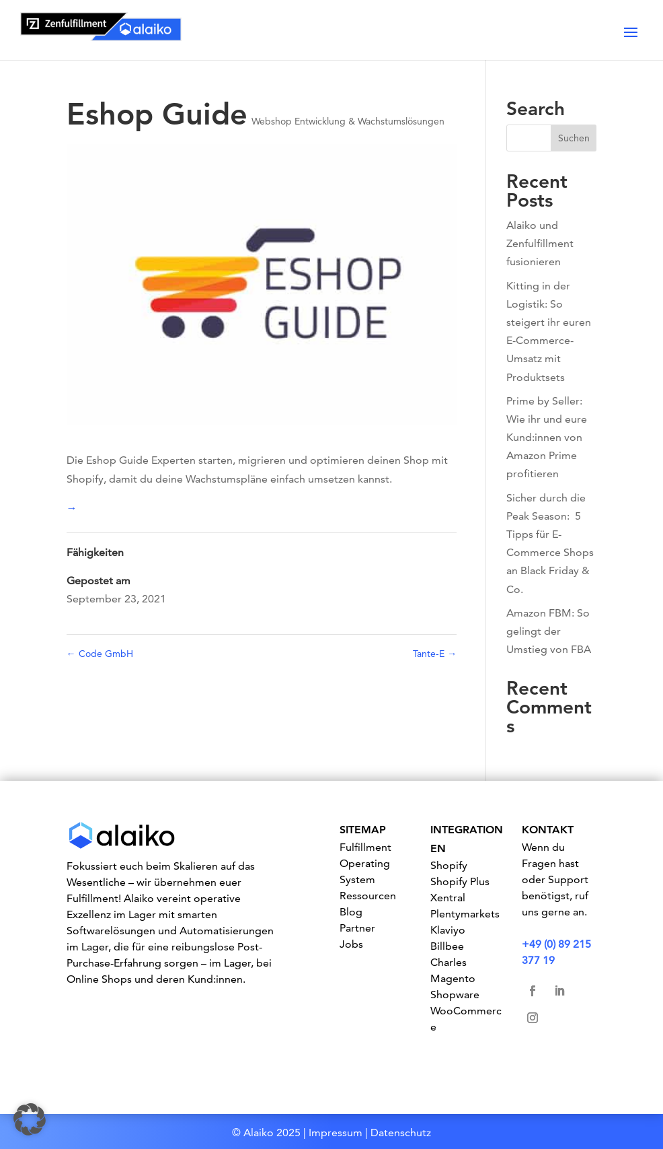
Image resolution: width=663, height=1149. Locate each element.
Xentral (447, 897)
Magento (452, 978)
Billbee (447, 946)
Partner (357, 927)
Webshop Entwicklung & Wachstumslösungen (347, 121)
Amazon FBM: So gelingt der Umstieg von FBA (548, 631)
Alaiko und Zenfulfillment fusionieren (540, 243)
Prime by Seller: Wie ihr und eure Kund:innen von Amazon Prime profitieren (546, 437)
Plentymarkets (465, 913)
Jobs (351, 944)
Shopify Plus (460, 881)
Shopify (448, 865)
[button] (29, 1119)
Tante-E (435, 654)
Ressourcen (368, 895)
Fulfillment (365, 847)
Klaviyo (447, 930)
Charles (448, 962)
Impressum (335, 1132)
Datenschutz (400, 1132)
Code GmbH (100, 654)
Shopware (454, 994)
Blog (351, 911)
